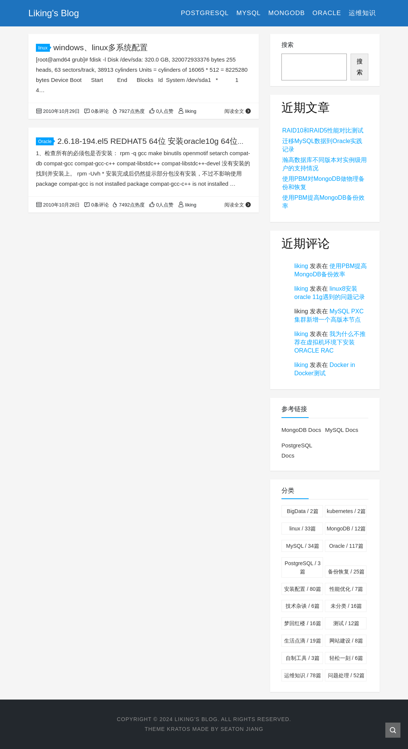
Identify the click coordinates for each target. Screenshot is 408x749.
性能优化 (346, 589)
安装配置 (302, 589)
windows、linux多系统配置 (100, 47)
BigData (302, 511)
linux (44, 48)
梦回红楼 (302, 623)
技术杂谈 (302, 606)
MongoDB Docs (301, 430)
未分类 (346, 606)
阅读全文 (237, 111)
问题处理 (346, 675)
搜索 (287, 45)
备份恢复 (346, 572)
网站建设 (346, 641)
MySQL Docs (341, 430)
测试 (346, 623)
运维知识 (362, 13)
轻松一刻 (346, 658)
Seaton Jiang (242, 729)
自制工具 (302, 658)
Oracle (326, 13)
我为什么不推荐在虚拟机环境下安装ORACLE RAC (330, 342)
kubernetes (346, 511)
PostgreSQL (205, 13)
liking (301, 266)
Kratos (178, 729)
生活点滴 (302, 641)
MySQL (248, 13)
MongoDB (286, 13)
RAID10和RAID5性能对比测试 (322, 130)
